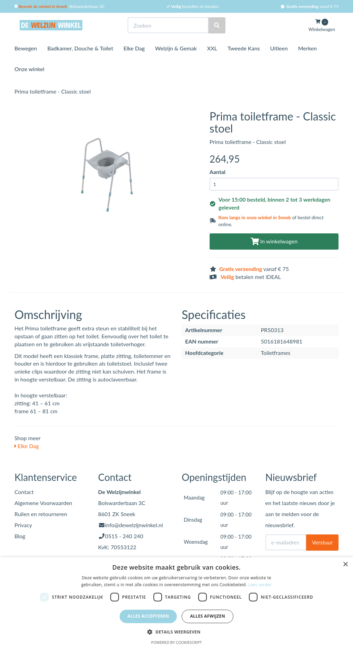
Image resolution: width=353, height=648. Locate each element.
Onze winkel (29, 69)
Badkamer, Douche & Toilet (80, 48)
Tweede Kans (244, 48)
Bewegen (25, 48)
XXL (212, 48)
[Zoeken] (216, 25)
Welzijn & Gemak (176, 48)
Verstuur (322, 542)
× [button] (345, 564)
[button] (176, 631)
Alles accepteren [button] (148, 616)
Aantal (217, 171)
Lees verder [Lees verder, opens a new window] (260, 585)
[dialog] (176, 602)
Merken (307, 48)
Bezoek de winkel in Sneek (42, 6)
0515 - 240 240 (124, 536)
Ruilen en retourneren (40, 514)
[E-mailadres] (285, 542)
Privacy (23, 525)
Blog (19, 536)
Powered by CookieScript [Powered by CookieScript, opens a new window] (176, 642)
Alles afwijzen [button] (207, 616)
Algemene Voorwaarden (43, 503)
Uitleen (279, 48)
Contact (23, 492)
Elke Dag (134, 48)
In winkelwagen (274, 241)
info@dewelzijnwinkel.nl (134, 525)
